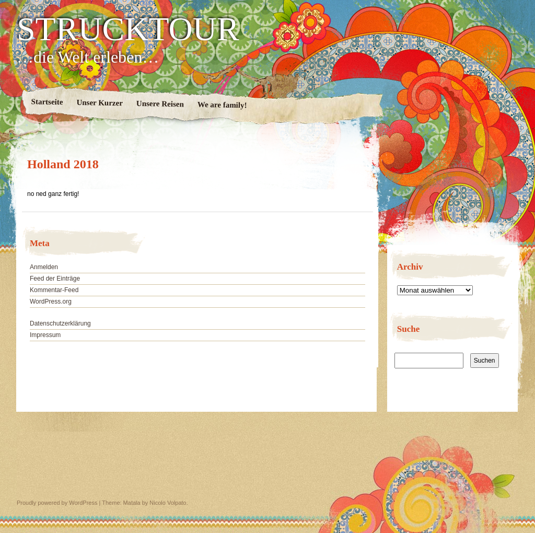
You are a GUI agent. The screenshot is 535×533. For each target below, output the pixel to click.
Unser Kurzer (99, 103)
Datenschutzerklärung (60, 323)
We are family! (222, 105)
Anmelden (44, 267)
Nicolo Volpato (167, 503)
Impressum (45, 335)
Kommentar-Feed (54, 290)
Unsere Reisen (160, 104)
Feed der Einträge (55, 278)
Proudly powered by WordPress (57, 503)
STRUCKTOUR (128, 29)
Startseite (47, 101)
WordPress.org (51, 301)
